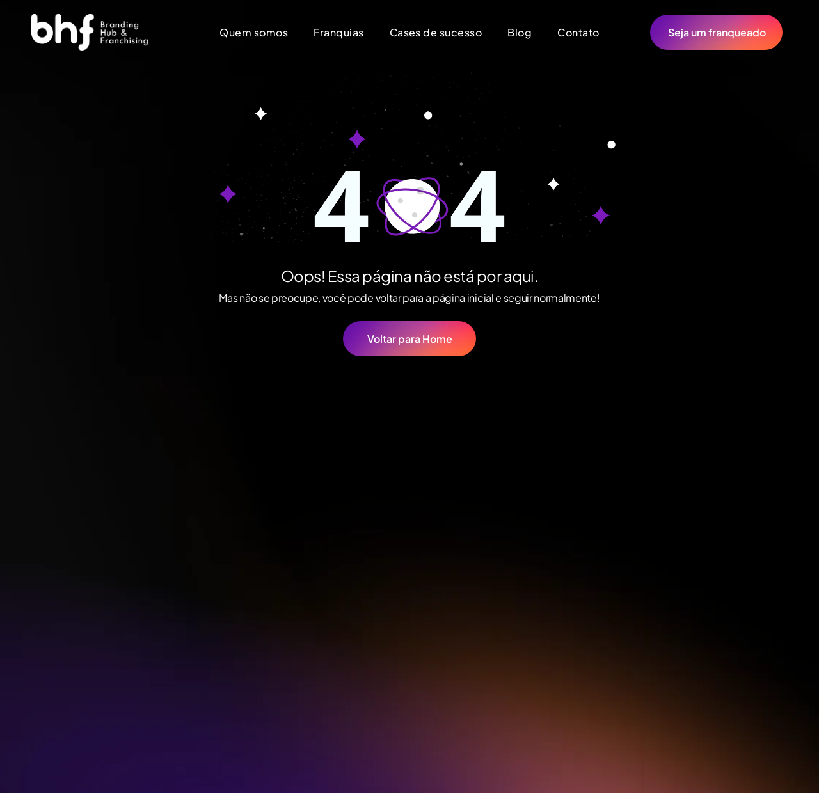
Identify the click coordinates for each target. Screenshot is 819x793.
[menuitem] (254, 32)
